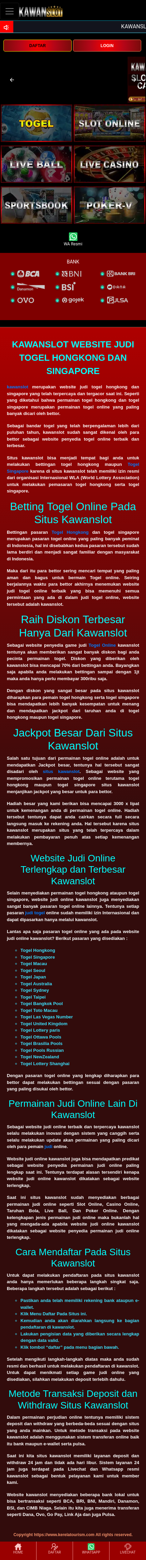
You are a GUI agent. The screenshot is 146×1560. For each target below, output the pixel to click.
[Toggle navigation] (9, 11)
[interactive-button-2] (109, 123)
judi (49, 1146)
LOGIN (107, 45)
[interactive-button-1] (36, 123)
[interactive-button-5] (36, 205)
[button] (12, 80)
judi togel (35, 912)
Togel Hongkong (70, 532)
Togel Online (102, 645)
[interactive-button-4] (109, 164)
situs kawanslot (61, 771)
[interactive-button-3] (36, 164)
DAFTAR (37, 45)
